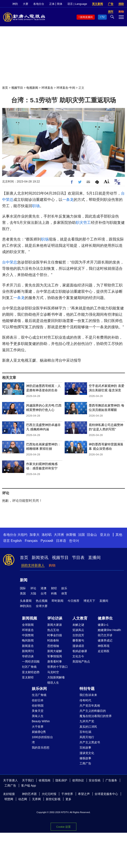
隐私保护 (61, 780)
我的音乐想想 (40, 747)
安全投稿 (94, 780)
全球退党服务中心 (106, 794)
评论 (33, 588)
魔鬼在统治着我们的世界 (96, 716)
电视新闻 (32, 87)
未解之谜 (78, 624)
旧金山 (92, 534)
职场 (36, 206)
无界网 (36, 799)
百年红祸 (85, 732)
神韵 (15, 3)
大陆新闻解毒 (56, 677)
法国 (81, 534)
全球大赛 (41, 606)
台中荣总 (9, 262)
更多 (68, 799)
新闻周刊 (28, 651)
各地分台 (38, 3)
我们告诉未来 (88, 695)
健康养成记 (105, 640)
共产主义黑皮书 (90, 742)
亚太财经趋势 (31, 672)
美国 (23, 593)
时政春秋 (53, 640)
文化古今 (78, 656)
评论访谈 (54, 618)
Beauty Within (41, 721)
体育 (64, 593)
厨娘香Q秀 (39, 732)
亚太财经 (28, 677)
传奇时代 (85, 700)
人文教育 (79, 618)
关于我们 (28, 780)
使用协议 (78, 780)
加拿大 (35, 534)
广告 (110, 3)
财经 (54, 588)
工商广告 (85, 763)
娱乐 (64, 588)
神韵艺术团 (29, 794)
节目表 (78, 557)
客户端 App (28, 785)
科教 (54, 593)
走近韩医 (103, 651)
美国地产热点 (81, 661)
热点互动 (53, 630)
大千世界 (38, 726)
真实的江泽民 (88, 726)
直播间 (94, 557)
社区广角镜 (29, 666)
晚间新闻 (28, 640)
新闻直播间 (86, 17)
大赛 (25, 3)
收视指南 (44, 780)
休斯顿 (71, 534)
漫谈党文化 (87, 753)
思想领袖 (53, 646)
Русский (47, 540)
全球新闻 (28, 624)
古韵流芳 (78, 635)
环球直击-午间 (65, 87)
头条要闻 (26, 600)
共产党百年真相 (90, 705)
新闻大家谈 (54, 624)
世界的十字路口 (57, 666)
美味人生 (38, 716)
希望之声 (84, 794)
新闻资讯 (40, 557)
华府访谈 (28, 656)
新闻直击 (28, 646)
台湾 (43, 593)
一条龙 (68, 200)
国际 (23, 588)
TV (103, 17)
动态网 (22, 799)
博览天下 (89, 600)
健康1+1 (103, 624)
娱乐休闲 (39, 689)
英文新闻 (97, 3)
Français (31, 540)
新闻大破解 (54, 651)
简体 (59, 3)
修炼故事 (85, 758)
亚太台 (105, 534)
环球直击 (47, 87)
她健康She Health (109, 630)
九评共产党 (87, 721)
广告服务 (111, 780)
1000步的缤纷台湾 (42, 739)
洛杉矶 (47, 534)
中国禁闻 (28, 635)
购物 (52, 565)
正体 (52, 3)
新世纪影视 (53, 799)
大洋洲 (59, 534)
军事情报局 (54, 656)
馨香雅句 (78, 640)
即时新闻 (57, 600)
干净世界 (67, 794)
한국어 (74, 540)
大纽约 (22, 534)
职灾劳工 (83, 223)
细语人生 (53, 682)
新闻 (23, 580)
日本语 (61, 540)
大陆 (33, 593)
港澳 (43, 588)
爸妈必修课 (79, 651)
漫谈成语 (78, 646)
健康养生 (105, 618)
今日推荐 (73, 600)
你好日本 (38, 700)
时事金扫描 (54, 635)
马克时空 (53, 672)
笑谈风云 (78, 630)
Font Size (107, 181)
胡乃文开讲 (105, 635)
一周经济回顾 (31, 661)
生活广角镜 (39, 695)
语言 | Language (77, 3)
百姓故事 (85, 747)
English (16, 540)
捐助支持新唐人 (33, 565)
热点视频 (41, 600)
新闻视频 (29, 618)
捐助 (121, 3)
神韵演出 (26, 606)
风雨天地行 (87, 737)
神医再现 (103, 646)
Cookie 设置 (63, 826)
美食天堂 (38, 710)
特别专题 (87, 689)
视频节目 (17, 87)
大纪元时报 (49, 794)
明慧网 (8, 799)
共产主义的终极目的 (93, 710)
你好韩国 (38, 705)
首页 (5, 87)
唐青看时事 (54, 661)
